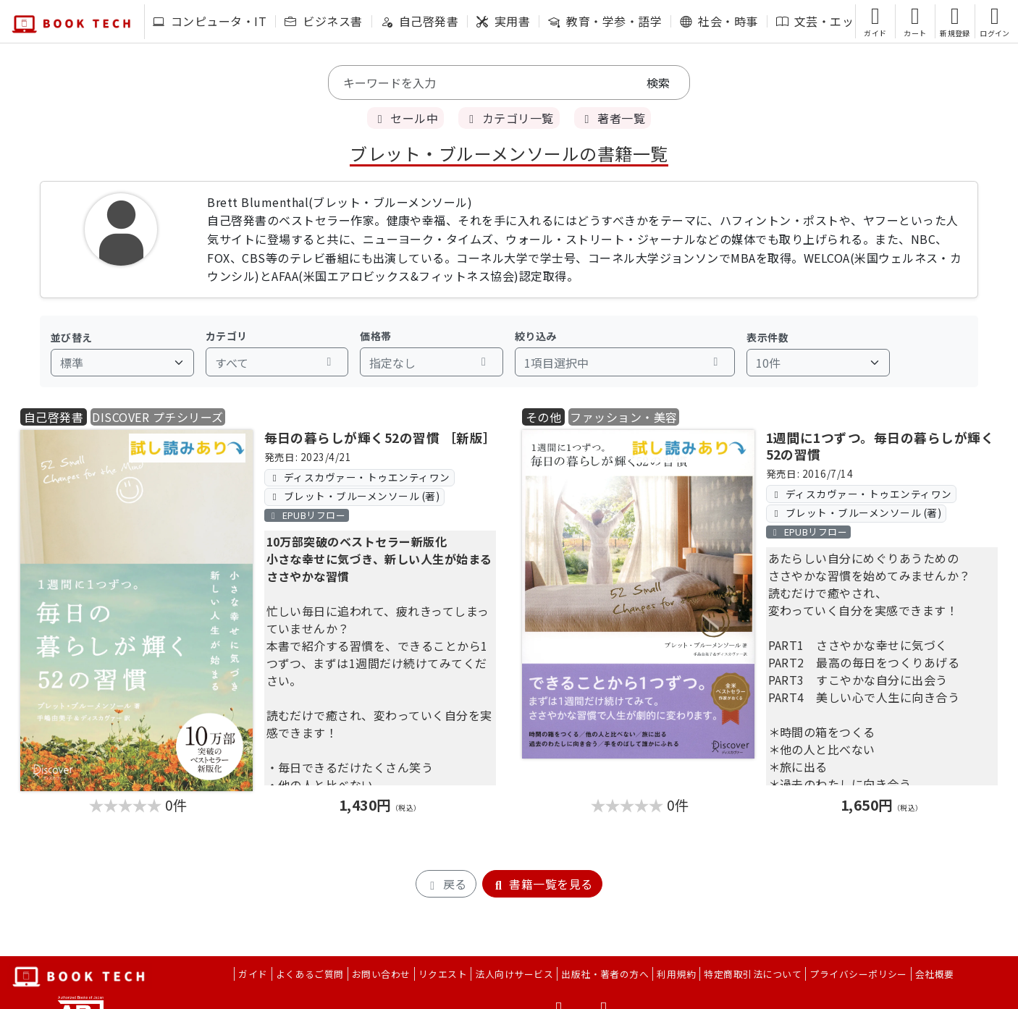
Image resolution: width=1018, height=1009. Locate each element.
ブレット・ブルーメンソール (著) (354, 496)
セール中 (405, 118)
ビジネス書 (323, 21)
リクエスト (442, 974)
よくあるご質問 (310, 974)
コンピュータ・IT (209, 21)
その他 (543, 417)
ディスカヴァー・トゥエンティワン (359, 477)
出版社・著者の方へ (605, 974)
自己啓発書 (419, 21)
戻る (445, 883)
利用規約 (676, 974)
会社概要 (934, 974)
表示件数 (767, 337)
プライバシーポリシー (858, 974)
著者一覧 (612, 118)
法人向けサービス (514, 974)
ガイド (252, 974)
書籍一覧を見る (542, 883)
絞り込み (536, 336)
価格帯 (375, 336)
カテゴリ (227, 336)
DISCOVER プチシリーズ (157, 417)
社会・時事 (718, 21)
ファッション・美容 (623, 417)
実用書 (503, 21)
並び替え (72, 337)
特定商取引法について (753, 974)
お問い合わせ (381, 974)
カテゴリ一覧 (508, 118)
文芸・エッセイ (827, 21)
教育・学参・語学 (605, 21)
